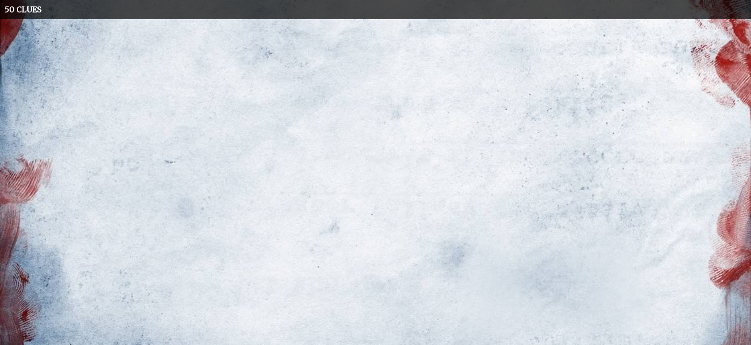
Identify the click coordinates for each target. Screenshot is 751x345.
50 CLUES (23, 9)
